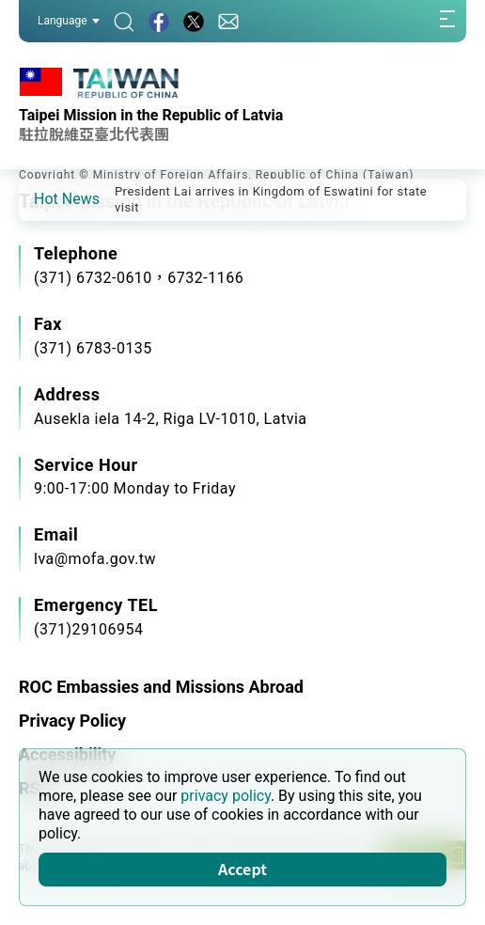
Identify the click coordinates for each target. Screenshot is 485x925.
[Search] (124, 21)
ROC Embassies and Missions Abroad (161, 687)
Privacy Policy (72, 720)
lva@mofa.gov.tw (95, 559)
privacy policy (225, 796)
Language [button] (69, 20)
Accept (242, 868)
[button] (47, 198)
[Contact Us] (228, 21)
